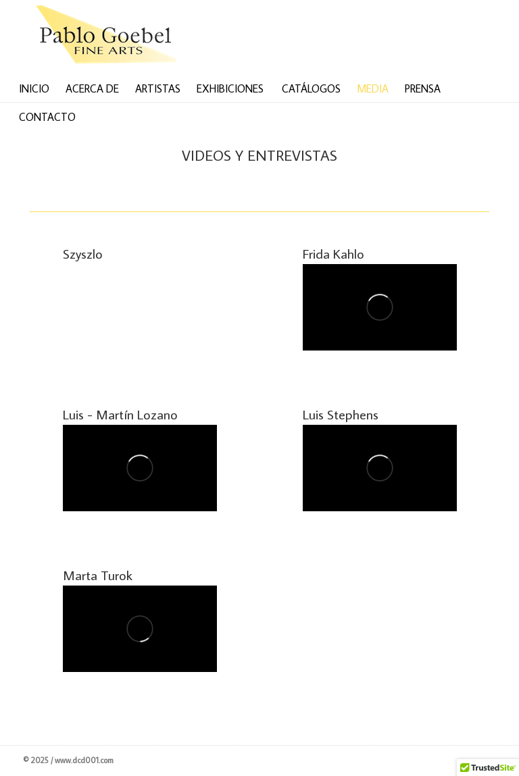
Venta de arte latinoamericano (114, 36)
